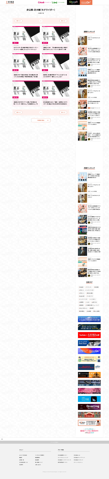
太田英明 (81, 302)
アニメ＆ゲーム (43, 2)
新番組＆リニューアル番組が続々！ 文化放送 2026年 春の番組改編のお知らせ (94, 71)
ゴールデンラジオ (83, 299)
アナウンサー (89, 287)
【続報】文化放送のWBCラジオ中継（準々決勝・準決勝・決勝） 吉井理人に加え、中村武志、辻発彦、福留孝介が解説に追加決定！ (94, 231)
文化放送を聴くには (23, 462)
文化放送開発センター (62, 455)
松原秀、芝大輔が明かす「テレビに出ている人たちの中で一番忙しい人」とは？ (55, 75)
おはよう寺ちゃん (83, 308)
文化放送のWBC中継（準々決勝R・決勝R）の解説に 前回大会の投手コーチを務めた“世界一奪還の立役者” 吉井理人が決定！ (94, 252)
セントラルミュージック (63, 457)
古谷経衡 (89, 311)
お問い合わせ (38, 464)
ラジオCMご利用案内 (39, 455)
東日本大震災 (90, 293)
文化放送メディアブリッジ (79, 457)
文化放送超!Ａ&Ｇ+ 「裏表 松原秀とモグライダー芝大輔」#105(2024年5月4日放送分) (55, 104)
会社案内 (21, 464)
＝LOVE (87, 302)
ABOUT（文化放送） (23, 455)
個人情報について (39, 462)
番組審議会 (37, 457)
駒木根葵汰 (81, 311)
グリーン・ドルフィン (78, 462)
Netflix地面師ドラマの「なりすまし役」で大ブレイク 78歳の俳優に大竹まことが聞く (94, 60)
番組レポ (16, 42)
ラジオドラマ (90, 296)
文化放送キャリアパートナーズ (64, 460)
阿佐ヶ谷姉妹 (96, 311)
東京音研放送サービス (62, 462)
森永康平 (92, 308)
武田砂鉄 (81, 305)
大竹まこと (81, 293)
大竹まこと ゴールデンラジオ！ (86, 290)
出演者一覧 (21, 460)
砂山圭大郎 (81, 296)
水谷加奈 (81, 287)
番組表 (20, 457)
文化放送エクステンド (78, 460)
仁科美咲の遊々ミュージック (92, 305)
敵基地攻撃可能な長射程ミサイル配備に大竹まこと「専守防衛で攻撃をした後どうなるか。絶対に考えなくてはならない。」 (94, 84)
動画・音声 (45, 42)
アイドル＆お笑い (58, 2)
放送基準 (37, 460)
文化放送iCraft (77, 455)
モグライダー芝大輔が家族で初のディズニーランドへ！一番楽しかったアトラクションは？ (26, 49)
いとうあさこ (93, 299)
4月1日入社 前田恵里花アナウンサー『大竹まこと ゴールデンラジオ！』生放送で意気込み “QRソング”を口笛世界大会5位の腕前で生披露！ (94, 52)
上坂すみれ (94, 302)
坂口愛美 (96, 287)
